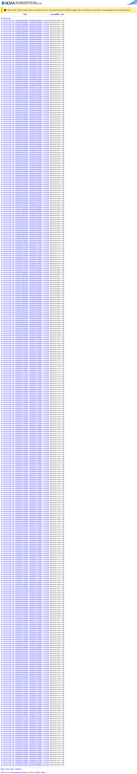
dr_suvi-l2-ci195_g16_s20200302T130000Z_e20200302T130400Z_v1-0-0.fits (25, 429)
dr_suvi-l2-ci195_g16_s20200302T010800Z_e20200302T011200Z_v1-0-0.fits (25, 56)
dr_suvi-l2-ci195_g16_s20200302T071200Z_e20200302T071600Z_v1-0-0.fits (25, 247)
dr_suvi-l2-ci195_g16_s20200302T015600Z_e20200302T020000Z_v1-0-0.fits (25, 81)
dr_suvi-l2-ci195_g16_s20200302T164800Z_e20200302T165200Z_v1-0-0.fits (25, 547)
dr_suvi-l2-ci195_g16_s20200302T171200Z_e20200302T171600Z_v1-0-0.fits (25, 559)
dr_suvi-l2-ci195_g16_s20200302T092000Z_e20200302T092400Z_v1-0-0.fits (25, 314)
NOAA (31, 772)
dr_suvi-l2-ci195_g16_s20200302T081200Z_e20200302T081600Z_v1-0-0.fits (25, 278)
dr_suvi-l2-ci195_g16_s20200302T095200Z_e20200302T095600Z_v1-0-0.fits (25, 331)
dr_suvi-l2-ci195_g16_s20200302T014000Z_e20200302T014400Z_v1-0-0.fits (25, 73)
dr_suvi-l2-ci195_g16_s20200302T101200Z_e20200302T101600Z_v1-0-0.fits (25, 341)
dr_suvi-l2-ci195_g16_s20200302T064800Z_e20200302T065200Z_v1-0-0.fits (25, 234)
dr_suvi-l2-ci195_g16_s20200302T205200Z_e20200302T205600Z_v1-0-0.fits (25, 674)
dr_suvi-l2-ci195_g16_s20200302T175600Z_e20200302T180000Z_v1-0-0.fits (25, 582)
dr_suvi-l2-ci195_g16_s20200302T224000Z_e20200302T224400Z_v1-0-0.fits (25, 729)
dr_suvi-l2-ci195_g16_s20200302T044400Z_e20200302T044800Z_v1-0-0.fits (25, 169)
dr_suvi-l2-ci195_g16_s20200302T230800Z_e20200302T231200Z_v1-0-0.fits (25, 739)
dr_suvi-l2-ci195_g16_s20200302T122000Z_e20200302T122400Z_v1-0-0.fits (25, 408)
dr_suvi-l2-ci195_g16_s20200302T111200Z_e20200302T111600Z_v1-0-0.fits (25, 373)
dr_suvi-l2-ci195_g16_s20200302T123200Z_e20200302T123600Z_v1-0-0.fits (25, 414)
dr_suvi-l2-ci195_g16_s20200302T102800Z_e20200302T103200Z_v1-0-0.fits (25, 349)
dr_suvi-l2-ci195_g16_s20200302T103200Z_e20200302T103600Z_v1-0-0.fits (25, 352)
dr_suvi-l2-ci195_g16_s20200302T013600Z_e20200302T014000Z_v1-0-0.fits (25, 71)
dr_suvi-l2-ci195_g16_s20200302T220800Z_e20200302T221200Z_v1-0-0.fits (25, 714)
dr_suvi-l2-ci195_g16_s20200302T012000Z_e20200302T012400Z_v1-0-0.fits (25, 62)
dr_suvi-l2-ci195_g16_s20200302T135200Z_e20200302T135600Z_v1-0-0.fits (25, 456)
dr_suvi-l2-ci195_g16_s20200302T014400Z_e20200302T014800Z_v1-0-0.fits (25, 75)
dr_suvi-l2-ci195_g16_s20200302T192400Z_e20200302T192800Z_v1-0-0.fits (25, 628)
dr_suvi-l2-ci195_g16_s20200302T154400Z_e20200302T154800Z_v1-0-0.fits (25, 513)
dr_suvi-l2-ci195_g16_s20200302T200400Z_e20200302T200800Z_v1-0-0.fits (25, 649)
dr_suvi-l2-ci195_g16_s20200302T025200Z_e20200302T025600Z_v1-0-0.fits (25, 110)
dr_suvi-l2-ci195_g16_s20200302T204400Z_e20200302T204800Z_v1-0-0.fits (25, 670)
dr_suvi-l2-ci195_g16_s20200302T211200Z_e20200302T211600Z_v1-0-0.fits (25, 685)
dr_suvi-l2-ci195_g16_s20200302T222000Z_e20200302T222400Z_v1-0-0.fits (25, 721)
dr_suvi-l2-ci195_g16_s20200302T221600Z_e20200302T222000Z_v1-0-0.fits (25, 718)
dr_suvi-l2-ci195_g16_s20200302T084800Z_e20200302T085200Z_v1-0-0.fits (25, 297)
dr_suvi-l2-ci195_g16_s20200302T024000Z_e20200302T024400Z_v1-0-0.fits (25, 104)
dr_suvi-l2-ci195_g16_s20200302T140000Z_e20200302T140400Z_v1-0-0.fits (25, 461)
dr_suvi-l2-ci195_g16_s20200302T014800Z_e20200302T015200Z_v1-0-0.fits (25, 77)
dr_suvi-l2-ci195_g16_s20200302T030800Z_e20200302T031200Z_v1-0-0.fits (25, 119)
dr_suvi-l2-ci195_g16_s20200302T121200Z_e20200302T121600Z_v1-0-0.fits (25, 404)
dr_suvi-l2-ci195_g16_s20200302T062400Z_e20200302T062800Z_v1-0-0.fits (25, 222)
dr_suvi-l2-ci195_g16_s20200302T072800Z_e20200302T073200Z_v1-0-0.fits (25, 255)
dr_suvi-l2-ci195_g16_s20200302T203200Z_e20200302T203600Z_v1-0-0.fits (25, 664)
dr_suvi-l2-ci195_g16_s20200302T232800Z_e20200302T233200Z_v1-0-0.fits (25, 750)
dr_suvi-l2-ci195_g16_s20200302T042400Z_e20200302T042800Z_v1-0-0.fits (25, 159)
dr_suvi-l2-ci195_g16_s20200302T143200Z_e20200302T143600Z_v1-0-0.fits (25, 477)
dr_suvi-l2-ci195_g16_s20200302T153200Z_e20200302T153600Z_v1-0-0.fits (25, 507)
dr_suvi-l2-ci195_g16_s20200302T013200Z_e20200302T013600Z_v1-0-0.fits (25, 68)
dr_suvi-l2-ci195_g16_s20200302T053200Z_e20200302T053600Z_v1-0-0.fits (25, 194)
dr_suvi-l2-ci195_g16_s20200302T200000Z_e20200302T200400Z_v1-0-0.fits (25, 647)
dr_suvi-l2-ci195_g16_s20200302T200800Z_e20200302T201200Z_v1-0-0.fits (25, 651)
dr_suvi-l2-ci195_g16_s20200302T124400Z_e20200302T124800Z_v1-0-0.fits (25, 421)
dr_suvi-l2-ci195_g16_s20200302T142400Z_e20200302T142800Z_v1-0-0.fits (25, 473)
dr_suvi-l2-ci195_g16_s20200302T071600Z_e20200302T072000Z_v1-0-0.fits (25, 249)
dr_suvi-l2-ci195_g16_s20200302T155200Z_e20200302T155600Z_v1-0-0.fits (25, 517)
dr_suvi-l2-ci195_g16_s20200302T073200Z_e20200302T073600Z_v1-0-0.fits (25, 257)
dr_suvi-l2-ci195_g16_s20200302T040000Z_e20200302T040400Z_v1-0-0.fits (25, 146)
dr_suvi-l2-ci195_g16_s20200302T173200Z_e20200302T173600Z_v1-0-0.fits (25, 570)
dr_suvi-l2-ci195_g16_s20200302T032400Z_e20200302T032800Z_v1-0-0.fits (25, 127)
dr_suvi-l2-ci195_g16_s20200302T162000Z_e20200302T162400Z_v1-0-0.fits (25, 532)
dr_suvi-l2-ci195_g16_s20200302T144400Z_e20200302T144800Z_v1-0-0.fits (25, 484)
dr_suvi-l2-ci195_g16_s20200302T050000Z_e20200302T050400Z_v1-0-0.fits (25, 178)
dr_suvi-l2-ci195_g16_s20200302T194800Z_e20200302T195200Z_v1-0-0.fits (25, 641)
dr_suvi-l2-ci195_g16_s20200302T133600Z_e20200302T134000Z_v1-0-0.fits (25, 448)
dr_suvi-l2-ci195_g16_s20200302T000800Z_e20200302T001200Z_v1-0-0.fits (25, 24)
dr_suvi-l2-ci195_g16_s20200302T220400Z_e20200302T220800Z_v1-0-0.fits (25, 712)
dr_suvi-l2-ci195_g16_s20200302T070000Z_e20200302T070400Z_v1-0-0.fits (25, 240)
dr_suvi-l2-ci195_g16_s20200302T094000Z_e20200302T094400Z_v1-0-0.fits (25, 324)
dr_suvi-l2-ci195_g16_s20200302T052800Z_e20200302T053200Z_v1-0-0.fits (25, 192)
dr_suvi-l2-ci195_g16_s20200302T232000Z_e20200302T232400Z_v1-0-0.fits (25, 746)
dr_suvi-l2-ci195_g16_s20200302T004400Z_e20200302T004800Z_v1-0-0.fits (25, 43)
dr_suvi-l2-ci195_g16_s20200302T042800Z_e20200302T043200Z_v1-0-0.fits (25, 161)
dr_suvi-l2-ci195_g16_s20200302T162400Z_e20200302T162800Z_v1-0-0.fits (25, 534)
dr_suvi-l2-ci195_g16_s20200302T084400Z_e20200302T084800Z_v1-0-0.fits (25, 295)
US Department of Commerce (19, 772)
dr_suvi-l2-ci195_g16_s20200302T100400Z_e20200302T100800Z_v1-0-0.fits (25, 337)
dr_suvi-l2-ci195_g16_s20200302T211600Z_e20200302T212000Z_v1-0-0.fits (25, 687)
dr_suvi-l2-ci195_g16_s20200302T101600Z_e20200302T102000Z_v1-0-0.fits (25, 343)
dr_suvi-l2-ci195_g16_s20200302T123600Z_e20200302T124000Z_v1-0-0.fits (25, 417)
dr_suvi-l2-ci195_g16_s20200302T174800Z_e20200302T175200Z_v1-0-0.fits (25, 578)
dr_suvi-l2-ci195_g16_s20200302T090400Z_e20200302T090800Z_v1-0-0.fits (25, 305)
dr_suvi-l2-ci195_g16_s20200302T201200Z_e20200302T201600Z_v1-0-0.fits (25, 653)
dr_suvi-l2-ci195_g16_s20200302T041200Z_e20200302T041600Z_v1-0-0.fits (25, 152)
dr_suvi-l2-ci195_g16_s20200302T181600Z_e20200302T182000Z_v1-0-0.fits (25, 593)
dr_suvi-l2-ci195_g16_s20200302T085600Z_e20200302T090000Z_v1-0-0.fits (25, 301)
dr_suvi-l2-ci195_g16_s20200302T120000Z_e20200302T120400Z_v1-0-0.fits (25, 398)
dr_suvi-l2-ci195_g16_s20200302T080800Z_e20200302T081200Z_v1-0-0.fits (25, 276)
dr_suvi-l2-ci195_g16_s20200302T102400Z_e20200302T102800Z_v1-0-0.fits (25, 347)
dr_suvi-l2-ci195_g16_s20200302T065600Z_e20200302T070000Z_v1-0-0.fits (25, 238)
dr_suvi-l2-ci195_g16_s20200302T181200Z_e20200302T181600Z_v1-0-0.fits (25, 591)
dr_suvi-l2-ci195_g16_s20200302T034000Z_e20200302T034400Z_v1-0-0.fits (25, 136)
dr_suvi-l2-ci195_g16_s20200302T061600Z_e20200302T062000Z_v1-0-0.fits (25, 217)
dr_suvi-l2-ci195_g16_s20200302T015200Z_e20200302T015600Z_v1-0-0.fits (25, 79)
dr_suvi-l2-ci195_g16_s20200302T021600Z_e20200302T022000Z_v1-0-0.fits (25, 92)
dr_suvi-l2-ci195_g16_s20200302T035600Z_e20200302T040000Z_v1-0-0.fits (25, 144)
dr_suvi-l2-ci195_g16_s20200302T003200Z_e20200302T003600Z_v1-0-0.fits (25, 37)
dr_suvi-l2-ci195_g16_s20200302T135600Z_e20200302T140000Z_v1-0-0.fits (25, 458)
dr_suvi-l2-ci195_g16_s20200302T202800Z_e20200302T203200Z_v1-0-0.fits (25, 662)
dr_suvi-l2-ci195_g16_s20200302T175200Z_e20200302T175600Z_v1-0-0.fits (25, 580)
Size (62, 14)
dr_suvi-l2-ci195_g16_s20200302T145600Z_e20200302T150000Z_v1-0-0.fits (25, 490)
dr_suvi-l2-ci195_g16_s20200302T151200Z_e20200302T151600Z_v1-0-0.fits (25, 496)
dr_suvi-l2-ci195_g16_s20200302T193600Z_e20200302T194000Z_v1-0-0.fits (25, 635)
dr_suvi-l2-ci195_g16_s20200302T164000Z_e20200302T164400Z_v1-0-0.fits (25, 542)
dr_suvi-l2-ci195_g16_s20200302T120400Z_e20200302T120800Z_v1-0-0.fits (25, 400)
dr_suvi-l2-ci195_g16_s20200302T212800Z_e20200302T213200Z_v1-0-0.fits (25, 693)
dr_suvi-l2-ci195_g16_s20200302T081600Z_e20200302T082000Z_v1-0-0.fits (25, 280)
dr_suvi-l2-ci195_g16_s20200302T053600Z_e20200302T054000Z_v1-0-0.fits (25, 196)
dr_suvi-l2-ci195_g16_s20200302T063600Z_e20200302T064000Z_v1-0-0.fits (25, 228)
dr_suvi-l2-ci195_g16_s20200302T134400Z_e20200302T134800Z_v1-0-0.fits (25, 452)
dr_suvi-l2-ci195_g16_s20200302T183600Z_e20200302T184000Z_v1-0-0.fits (25, 603)
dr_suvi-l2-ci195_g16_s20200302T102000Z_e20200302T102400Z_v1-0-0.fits (25, 345)
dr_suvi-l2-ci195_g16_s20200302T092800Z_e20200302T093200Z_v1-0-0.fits (25, 318)
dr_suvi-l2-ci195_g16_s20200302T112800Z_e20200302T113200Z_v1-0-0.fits (25, 381)
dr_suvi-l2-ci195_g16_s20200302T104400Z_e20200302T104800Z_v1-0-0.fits (25, 358)
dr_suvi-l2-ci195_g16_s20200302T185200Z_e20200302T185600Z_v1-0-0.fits (25, 612)
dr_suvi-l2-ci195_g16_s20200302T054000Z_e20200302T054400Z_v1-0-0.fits (25, 198)
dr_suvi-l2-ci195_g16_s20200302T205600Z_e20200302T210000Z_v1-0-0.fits (25, 677)
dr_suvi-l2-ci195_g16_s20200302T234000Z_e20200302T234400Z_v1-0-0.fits (25, 756)
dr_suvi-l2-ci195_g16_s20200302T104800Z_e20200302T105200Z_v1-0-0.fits (25, 360)
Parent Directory (6, 18)
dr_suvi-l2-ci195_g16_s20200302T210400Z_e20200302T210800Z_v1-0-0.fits (25, 681)
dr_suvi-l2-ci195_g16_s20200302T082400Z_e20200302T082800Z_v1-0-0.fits (25, 284)
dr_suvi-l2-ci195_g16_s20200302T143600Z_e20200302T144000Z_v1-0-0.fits (25, 479)
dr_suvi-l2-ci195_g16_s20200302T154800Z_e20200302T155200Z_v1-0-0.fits (25, 515)
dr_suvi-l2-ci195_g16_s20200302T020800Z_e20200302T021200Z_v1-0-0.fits (25, 87)
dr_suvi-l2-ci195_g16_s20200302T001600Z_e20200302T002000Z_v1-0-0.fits (25, 29)
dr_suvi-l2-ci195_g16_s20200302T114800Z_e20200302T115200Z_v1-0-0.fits (25, 391)
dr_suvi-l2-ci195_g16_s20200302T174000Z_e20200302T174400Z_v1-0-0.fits (25, 574)
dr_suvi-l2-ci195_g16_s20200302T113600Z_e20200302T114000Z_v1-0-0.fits (25, 385)
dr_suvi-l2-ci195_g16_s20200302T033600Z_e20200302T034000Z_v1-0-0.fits (25, 133)
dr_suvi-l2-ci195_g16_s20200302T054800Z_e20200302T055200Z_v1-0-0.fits (25, 203)
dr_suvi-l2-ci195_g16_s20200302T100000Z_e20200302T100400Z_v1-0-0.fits (25, 335)
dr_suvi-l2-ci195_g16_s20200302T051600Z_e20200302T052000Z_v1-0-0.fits (25, 186)
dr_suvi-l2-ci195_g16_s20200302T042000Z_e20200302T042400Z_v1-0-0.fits (25, 157)
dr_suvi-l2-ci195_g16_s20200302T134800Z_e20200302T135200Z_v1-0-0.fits (25, 454)
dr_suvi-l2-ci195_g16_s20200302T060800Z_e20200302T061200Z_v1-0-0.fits (25, 213)
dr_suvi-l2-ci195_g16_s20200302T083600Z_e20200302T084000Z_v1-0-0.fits (25, 291)
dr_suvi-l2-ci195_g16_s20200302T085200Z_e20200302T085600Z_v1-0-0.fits (25, 299)
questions (18, 769)
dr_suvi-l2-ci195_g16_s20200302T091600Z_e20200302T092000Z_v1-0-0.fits (25, 312)
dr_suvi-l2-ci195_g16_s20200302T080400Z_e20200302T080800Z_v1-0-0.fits (25, 274)
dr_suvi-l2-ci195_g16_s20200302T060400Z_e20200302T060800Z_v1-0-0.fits (25, 211)
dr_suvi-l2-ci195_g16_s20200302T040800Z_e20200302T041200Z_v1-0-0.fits (25, 150)
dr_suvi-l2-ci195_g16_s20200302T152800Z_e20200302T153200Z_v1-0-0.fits (25, 505)
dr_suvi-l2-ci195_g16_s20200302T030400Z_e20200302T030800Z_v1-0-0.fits (25, 117)
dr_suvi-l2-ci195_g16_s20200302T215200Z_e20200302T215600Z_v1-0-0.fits (25, 706)
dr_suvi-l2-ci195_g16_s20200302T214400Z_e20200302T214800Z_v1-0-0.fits (25, 702)
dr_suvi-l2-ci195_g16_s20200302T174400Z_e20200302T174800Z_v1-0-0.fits (25, 576)
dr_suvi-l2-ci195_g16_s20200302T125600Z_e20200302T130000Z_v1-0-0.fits (25, 427)
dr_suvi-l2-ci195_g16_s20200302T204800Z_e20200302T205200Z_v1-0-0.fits (25, 672)
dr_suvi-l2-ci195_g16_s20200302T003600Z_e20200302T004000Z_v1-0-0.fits (25, 39)
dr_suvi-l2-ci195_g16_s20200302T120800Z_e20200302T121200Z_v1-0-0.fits (25, 402)
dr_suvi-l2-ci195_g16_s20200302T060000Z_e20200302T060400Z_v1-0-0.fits (25, 209)
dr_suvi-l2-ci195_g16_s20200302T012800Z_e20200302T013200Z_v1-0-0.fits (25, 66)
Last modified (55, 14)
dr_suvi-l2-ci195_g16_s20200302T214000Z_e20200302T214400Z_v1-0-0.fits (25, 700)
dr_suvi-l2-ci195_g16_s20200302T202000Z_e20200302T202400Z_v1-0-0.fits (25, 658)
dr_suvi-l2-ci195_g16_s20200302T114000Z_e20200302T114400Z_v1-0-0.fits (25, 387)
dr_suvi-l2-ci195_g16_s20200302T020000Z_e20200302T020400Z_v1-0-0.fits (25, 83)
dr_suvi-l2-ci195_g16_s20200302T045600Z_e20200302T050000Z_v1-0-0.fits (25, 175)
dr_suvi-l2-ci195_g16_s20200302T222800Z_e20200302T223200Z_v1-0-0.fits (25, 725)
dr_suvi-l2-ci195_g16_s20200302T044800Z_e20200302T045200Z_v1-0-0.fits (25, 171)
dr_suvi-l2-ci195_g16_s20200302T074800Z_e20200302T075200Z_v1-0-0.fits (25, 266)
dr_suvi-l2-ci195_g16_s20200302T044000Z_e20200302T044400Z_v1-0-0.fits (25, 167)
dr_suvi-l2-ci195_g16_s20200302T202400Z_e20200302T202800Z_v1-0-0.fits (25, 660)
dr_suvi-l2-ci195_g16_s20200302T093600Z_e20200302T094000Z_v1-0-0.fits (25, 322)
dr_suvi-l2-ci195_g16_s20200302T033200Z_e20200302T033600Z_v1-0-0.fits (25, 131)
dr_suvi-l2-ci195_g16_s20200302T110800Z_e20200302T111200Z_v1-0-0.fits (25, 370)
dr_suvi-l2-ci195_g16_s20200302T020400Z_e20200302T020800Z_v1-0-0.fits (25, 85)
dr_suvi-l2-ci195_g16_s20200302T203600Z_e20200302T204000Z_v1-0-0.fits (25, 666)
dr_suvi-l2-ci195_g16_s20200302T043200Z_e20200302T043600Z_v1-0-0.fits (25, 163)
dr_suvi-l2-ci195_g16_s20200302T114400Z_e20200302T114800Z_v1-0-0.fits (25, 389)
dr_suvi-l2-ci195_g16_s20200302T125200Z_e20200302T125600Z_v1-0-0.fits (25, 425)
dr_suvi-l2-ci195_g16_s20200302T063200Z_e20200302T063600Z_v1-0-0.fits (25, 226)
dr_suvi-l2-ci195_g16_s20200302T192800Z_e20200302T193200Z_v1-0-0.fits (25, 630)
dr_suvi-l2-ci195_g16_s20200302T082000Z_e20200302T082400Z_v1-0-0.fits (25, 282)
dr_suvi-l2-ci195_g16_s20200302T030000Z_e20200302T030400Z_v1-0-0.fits (25, 115)
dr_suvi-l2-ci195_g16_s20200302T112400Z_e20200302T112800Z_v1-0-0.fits (25, 379)
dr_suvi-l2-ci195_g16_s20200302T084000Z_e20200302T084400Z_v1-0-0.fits (25, 293)
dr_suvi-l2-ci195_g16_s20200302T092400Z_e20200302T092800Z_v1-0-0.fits (25, 316)
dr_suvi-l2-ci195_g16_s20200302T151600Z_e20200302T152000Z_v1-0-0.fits (25, 498)
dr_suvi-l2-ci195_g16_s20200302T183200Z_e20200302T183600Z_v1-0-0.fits (25, 601)
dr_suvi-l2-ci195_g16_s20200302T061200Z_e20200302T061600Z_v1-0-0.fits (25, 215)
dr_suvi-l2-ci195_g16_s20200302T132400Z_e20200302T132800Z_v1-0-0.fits (25, 442)
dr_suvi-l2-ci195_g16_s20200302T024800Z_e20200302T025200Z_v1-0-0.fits (25, 108)
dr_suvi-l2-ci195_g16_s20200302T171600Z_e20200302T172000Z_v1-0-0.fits (25, 561)
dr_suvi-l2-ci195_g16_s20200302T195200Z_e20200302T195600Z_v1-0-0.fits (25, 643)
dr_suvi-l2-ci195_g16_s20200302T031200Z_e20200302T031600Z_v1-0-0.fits (25, 121)
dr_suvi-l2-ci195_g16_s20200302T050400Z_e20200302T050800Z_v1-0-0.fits (25, 180)
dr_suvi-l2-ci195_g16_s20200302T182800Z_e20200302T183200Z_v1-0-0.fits (25, 599)
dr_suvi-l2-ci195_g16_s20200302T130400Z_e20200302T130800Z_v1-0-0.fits (25, 431)
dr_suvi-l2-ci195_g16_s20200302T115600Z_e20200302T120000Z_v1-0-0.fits (25, 396)
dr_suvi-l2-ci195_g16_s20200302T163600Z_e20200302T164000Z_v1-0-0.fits (25, 540)
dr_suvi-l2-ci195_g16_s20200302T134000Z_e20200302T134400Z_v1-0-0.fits (25, 450)
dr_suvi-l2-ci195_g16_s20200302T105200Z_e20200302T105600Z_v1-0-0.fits (25, 362)
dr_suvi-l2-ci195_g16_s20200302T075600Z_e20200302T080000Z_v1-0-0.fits (25, 270)
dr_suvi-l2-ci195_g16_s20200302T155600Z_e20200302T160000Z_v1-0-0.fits (25, 519)
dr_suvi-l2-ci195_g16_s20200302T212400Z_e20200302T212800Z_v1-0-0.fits (25, 691)
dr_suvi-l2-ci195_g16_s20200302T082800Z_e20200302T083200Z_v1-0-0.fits (25, 287)
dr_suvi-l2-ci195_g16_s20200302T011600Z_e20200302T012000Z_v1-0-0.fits (25, 60)
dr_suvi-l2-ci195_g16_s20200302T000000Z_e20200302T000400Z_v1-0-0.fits (25, 20)
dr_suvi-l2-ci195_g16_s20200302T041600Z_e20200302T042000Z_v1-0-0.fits (25, 154)
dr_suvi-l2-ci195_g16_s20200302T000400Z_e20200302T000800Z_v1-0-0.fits (25, 22)
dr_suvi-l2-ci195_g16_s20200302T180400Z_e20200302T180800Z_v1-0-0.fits (25, 586)
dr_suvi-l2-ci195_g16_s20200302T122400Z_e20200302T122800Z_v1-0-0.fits (25, 410)
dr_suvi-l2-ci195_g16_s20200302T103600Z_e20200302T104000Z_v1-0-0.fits (25, 354)
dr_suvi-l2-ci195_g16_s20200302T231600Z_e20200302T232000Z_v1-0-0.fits (25, 744)
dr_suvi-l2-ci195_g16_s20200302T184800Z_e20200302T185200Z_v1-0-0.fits (25, 609)
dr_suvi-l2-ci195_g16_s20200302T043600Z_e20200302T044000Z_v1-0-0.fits (25, 165)
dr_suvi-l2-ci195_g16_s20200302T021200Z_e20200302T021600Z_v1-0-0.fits (25, 89)
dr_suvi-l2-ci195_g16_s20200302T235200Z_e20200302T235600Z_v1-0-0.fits (25, 763)
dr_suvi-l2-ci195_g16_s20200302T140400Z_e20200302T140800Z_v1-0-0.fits (25, 463)
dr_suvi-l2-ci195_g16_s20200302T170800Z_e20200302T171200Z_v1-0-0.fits (25, 557)
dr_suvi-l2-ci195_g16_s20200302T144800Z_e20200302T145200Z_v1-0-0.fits (25, 486)
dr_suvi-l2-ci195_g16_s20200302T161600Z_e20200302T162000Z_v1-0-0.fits (25, 530)
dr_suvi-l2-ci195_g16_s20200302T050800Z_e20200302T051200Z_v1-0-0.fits (25, 182)
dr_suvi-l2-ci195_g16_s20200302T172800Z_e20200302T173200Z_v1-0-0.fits (25, 568)
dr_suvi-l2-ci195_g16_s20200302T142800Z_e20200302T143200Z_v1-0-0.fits (25, 475)
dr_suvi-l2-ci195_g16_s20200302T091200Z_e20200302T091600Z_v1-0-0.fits (25, 310)
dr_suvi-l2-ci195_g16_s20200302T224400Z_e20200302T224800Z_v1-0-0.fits (25, 731)
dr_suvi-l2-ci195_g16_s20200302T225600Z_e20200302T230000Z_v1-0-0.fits (25, 737)
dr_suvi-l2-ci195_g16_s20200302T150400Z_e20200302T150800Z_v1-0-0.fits (25, 492)
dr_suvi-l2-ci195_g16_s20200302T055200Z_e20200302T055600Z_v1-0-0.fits (25, 205)
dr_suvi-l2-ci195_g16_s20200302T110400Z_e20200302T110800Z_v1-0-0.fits (25, 368)
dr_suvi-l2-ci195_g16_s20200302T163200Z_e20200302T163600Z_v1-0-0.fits (25, 538)
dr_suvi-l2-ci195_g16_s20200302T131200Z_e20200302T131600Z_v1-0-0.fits (25, 435)
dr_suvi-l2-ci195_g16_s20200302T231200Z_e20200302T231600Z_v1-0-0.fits (25, 742)
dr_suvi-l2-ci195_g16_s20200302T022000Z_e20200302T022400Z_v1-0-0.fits (25, 94)
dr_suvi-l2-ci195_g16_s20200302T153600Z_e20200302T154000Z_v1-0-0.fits (25, 509)
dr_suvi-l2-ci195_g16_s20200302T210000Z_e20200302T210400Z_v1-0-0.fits (25, 679)
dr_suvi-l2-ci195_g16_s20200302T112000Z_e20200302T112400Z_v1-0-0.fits (25, 377)
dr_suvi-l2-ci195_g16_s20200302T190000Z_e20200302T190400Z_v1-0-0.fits (25, 616)
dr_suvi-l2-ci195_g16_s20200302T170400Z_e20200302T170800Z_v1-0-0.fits (25, 555)
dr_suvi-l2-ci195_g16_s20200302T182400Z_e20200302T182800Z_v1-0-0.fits (25, 597)
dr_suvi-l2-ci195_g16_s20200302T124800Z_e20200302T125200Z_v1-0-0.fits (25, 423)
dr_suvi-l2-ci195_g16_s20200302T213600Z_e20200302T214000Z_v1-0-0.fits (25, 698)
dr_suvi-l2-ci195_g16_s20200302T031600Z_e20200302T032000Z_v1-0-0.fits (25, 123)
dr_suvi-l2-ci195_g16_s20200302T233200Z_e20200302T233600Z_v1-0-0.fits (25, 752)
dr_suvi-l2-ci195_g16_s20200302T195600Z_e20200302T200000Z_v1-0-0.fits (25, 645)
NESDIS (37, 772)
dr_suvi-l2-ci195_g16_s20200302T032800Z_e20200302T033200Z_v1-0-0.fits (25, 129)
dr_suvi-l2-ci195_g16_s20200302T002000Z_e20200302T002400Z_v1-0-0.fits (25, 31)
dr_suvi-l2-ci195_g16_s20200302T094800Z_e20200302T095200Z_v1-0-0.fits (25, 328)
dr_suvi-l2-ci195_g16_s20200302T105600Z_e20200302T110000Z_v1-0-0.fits (25, 364)
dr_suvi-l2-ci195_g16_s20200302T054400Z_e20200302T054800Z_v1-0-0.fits (25, 201)
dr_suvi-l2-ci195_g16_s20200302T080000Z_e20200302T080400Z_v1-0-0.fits (25, 272)
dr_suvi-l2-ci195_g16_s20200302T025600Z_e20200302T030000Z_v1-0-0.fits (25, 113)
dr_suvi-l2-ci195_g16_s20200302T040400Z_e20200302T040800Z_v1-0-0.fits (25, 148)
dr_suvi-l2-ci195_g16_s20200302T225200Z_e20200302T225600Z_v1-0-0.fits (25, 735)
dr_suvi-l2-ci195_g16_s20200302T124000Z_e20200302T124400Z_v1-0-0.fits (25, 419)
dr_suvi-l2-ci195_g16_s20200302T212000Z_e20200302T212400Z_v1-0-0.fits (25, 689)
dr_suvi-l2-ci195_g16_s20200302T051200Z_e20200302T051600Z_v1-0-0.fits (25, 184)
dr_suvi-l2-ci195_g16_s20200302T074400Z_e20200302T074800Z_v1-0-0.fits (25, 263)
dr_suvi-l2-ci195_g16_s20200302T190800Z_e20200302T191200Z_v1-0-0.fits (25, 620)
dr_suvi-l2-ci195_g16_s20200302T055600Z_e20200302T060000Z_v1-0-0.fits (25, 207)
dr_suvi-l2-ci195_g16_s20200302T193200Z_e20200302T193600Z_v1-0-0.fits (25, 633)
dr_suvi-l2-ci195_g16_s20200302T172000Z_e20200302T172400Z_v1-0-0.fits (25, 563)
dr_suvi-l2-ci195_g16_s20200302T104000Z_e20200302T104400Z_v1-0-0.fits (25, 356)
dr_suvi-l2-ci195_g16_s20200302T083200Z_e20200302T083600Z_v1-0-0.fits (25, 289)
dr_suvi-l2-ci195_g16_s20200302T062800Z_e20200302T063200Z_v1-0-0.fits (25, 224)
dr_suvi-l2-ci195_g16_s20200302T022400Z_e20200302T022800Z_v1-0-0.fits (25, 96)
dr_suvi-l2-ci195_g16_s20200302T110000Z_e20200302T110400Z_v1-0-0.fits (25, 366)
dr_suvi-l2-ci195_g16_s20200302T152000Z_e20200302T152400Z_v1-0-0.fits (25, 500)
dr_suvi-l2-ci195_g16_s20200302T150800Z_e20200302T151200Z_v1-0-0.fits (25, 494)
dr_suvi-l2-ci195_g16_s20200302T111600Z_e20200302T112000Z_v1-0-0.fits (25, 375)
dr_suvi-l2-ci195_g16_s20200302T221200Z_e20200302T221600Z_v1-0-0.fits (25, 716)
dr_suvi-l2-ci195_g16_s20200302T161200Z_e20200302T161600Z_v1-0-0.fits (25, 528)
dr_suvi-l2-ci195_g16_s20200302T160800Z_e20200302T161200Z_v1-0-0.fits (25, 526)
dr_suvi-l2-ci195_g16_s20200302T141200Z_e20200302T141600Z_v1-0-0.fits (25, 467)
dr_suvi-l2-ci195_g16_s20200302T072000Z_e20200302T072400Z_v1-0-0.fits (25, 251)
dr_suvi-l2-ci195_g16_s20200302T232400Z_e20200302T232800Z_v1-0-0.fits (25, 748)
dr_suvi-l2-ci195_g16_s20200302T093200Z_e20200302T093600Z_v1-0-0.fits (25, 320)
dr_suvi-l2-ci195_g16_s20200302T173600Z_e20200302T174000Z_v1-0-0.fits (25, 572)
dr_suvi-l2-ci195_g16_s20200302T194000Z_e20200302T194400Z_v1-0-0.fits (25, 637)
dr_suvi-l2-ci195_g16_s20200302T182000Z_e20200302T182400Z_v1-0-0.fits (25, 595)
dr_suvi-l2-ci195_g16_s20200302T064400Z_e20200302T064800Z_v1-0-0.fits (25, 232)
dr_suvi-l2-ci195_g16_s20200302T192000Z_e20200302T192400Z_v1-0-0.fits (25, 626)
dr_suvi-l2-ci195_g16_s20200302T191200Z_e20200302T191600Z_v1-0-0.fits (25, 622)
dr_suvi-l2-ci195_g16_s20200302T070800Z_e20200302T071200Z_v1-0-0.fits (25, 245)
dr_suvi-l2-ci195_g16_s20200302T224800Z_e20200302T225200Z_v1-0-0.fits (25, 733)
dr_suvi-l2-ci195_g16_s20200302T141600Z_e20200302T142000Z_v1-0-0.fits (25, 469)
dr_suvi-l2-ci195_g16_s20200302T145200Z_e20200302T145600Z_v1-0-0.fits (25, 488)
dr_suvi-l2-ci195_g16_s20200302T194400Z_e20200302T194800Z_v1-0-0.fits (25, 639)
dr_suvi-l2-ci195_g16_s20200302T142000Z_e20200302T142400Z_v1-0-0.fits (25, 471)
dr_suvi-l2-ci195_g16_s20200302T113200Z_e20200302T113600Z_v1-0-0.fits (25, 383)
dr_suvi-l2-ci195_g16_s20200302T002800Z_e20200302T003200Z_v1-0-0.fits (25, 35)
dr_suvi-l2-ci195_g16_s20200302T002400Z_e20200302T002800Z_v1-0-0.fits (25, 33)
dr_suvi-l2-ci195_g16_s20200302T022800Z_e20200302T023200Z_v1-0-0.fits (25, 98)
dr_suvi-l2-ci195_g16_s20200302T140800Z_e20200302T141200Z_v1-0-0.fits (25, 465)
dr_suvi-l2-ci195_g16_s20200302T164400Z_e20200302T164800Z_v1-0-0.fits (25, 544)
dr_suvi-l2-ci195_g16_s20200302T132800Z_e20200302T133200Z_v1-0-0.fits (25, 444)
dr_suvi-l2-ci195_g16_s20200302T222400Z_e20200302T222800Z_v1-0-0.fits (25, 723)
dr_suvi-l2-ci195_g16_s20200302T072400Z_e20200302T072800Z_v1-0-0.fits (25, 253)
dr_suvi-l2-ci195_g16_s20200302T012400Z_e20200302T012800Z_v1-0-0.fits (25, 64)
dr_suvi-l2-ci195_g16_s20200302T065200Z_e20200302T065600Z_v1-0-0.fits (25, 236)
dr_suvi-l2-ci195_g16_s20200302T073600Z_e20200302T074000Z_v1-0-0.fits (25, 259)
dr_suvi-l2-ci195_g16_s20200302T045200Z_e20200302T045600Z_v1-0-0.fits (25, 173)
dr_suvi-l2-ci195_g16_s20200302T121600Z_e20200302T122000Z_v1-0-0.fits (25, 406)
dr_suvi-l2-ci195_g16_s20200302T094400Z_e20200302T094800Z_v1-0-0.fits (25, 326)
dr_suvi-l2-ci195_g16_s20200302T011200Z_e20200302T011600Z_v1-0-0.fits (25, 58)
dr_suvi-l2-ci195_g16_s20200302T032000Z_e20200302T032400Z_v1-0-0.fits (25, 125)
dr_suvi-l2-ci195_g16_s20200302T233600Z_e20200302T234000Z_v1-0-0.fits (25, 754)
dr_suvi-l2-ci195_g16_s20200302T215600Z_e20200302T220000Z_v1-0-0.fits (25, 708)
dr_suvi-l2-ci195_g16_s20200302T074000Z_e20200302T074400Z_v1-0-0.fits (25, 261)
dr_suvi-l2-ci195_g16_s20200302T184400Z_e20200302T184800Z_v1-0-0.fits (25, 607)
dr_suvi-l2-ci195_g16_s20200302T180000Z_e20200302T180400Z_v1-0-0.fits (25, 584)
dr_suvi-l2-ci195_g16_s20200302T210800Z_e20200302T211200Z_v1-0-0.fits (25, 683)
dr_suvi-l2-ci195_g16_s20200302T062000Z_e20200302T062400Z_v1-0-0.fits (25, 219)
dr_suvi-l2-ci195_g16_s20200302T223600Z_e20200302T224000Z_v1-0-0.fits (25, 727)
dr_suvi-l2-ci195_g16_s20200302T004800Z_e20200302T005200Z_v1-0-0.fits (25, 45)
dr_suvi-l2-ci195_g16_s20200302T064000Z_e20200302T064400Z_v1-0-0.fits (25, 230)
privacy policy (10, 769)
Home (2, 769)
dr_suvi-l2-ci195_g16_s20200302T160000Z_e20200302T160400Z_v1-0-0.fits (25, 521)
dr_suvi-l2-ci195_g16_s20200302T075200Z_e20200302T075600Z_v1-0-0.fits (25, 268)
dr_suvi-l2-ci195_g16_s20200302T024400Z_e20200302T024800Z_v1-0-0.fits (25, 106)
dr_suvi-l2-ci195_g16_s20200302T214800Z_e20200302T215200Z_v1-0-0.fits (25, 704)
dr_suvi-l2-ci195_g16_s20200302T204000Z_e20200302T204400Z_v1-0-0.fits (25, 668)
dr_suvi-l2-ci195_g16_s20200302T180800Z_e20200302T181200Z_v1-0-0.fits (25, 588)
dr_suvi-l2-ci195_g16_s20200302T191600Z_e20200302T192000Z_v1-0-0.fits (25, 624)
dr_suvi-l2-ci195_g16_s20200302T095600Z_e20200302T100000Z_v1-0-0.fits (25, 333)
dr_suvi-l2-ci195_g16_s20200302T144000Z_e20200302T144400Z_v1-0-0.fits (25, 482)
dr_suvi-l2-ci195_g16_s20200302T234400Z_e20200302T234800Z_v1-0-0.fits (25, 758)
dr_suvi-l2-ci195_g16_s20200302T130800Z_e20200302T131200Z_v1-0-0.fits (25, 433)
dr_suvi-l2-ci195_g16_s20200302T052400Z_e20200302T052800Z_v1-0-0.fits (25, 190)
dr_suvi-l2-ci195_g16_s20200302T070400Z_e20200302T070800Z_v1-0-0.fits (25, 243)
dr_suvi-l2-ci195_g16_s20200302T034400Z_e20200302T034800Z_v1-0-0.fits (25, 138)
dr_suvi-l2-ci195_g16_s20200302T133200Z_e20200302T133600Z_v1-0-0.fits (25, 446)
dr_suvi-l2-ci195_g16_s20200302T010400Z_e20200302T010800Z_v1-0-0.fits (25, 54)
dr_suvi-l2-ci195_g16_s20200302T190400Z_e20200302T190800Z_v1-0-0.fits (25, 618)
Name (25, 14)
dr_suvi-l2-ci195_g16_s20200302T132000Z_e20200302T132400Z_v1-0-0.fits (25, 440)
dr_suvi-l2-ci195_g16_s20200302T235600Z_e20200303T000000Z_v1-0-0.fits (25, 765)
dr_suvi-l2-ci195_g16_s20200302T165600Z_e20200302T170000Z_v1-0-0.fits (25, 551)
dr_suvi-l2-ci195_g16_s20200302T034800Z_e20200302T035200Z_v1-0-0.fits (25, 140)
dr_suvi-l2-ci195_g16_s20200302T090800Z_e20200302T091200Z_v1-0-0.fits (25, 308)
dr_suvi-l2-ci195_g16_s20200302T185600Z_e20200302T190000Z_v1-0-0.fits (25, 614)
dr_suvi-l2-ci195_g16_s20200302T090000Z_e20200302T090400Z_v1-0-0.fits (25, 303)
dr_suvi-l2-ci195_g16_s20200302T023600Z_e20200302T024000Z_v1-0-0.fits (25, 102)
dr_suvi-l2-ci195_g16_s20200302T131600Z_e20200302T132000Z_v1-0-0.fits (25, 438)
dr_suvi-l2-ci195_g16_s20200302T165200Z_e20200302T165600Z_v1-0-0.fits (25, 549)
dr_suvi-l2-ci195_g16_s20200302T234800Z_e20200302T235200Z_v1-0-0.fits (25, 760)
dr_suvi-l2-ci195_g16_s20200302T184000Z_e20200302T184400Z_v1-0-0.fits (25, 605)
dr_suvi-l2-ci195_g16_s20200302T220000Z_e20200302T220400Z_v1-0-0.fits (25, 710)
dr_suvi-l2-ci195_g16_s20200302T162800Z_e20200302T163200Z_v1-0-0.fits (25, 536)
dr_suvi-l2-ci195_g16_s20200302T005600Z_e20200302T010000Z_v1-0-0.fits (25, 50)
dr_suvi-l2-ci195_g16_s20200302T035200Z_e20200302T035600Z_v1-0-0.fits (25, 142)
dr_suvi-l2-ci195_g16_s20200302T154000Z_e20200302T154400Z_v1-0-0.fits (25, 511)
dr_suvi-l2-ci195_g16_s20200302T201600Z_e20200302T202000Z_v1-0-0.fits (25, 656)
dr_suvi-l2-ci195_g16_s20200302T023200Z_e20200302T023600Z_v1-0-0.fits (25, 100)
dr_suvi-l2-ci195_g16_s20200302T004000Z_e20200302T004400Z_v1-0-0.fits (25, 41)
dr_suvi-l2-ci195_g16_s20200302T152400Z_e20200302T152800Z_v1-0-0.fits (25, 503)
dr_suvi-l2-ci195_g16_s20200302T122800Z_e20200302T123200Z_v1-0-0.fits (25, 412)
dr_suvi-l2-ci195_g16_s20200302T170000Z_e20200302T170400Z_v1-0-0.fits (25, 553)
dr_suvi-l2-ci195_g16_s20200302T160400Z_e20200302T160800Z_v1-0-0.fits (25, 523)
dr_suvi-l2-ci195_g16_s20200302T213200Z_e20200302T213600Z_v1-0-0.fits (25, 695)
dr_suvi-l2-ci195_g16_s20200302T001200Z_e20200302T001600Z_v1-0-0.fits (25, 27)
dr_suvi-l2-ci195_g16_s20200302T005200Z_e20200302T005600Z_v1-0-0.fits (25, 48)
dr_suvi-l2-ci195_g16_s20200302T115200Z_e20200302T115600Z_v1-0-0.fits (25, 393)
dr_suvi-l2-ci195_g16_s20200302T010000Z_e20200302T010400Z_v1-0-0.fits (25, 52)
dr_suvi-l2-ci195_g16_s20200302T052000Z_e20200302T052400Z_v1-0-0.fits (25, 188)
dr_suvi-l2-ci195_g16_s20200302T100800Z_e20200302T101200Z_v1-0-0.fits (25, 339)
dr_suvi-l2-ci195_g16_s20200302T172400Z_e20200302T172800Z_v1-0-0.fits (25, 565)
